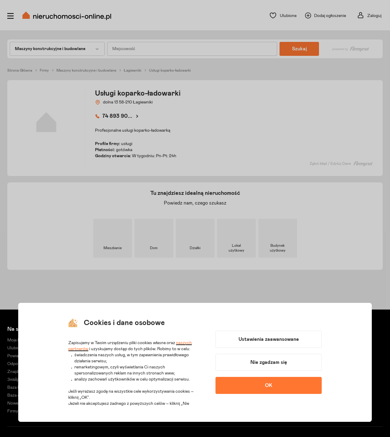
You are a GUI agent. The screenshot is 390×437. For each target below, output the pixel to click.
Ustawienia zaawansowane (269, 339)
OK (268, 385)
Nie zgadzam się (268, 362)
